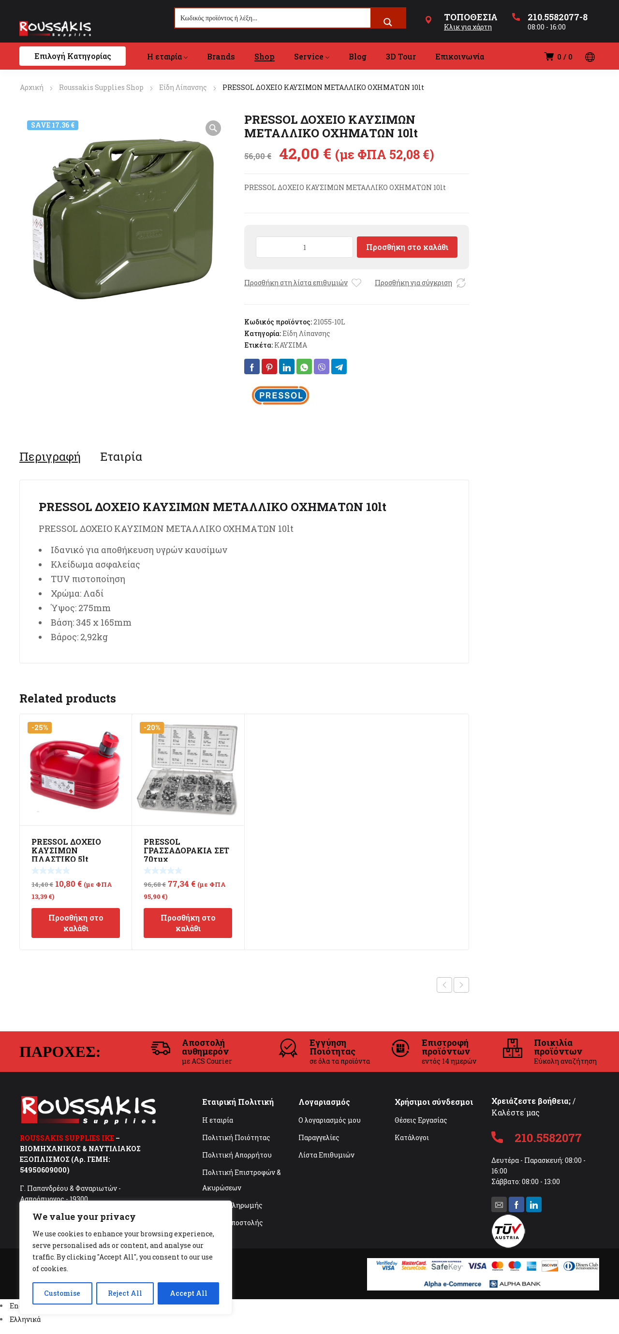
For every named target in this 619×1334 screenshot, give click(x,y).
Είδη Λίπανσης (183, 87)
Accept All (188, 1293)
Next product (461, 985)
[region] (125, 1258)
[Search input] (273, 18)
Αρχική (32, 87)
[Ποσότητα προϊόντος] (304, 247)
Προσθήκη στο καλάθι (407, 247)
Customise (62, 1293)
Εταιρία (121, 456)
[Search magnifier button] (387, 22)
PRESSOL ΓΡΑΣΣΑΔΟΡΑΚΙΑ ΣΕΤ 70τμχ (186, 850)
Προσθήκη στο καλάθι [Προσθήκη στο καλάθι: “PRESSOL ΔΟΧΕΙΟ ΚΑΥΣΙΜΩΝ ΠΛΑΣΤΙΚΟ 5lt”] (75, 922)
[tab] (50, 456)
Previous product (444, 985)
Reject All (125, 1293)
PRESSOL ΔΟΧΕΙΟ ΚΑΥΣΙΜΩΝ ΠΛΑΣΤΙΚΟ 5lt (66, 850)
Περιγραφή (50, 456)
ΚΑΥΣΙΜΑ (290, 345)
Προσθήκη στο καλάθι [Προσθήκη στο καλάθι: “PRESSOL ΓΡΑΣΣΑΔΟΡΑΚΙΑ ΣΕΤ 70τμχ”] (188, 922)
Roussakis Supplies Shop (101, 87)
